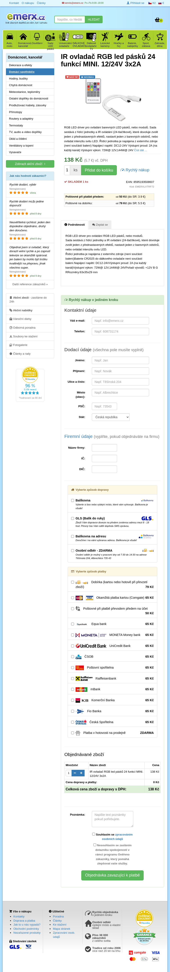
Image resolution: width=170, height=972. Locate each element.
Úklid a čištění (18, 138)
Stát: (82, 417)
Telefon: (79, 331)
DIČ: (82, 469)
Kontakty (19, 916)
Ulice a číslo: (76, 381)
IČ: (83, 458)
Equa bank (112, 624)
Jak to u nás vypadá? (26, 924)
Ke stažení (59, 924)
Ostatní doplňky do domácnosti (28, 98)
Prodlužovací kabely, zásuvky (27, 105)
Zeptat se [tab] (100, 225)
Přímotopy (15, 112)
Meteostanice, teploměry (24, 92)
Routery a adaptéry (21, 118)
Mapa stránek (61, 928)
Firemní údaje (111, 436)
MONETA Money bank (112, 635)
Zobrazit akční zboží (30, 164)
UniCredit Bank (112, 646)
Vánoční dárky (20, 319)
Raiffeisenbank (112, 678)
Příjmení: (79, 371)
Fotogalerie (18, 345)
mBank (112, 689)
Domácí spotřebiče (21, 71)
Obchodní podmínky (26, 928)
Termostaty (16, 125)
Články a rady (20, 354)
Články (57, 920)
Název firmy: (76, 447)
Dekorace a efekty (20, 65)
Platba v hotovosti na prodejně (112, 733)
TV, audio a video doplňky (25, 132)
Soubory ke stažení (23, 336)
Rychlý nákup (135, 169)
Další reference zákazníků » (30, 284)
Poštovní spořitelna (112, 667)
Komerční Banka (112, 700)
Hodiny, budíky (18, 78)
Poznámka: (77, 814)
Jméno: (80, 360)
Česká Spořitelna (112, 722)
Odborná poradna (22, 327)
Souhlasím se (112, 837)
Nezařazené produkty (27, 932)
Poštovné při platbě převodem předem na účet (112, 611)
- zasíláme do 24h (28, 299)
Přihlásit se (135, 3)
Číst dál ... (140, 150)
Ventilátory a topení (21, 145)
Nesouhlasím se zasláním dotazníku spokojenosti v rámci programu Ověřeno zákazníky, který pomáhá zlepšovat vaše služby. (112, 854)
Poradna (58, 916)
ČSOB (112, 656)
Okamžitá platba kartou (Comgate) (112, 597)
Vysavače (15, 152)
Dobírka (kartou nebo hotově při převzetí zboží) (112, 584)
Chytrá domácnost (20, 85)
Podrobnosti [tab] (74, 225)
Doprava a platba (24, 920)
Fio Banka (112, 711)
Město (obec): (80, 395)
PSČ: (81, 406)
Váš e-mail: (77, 320)
